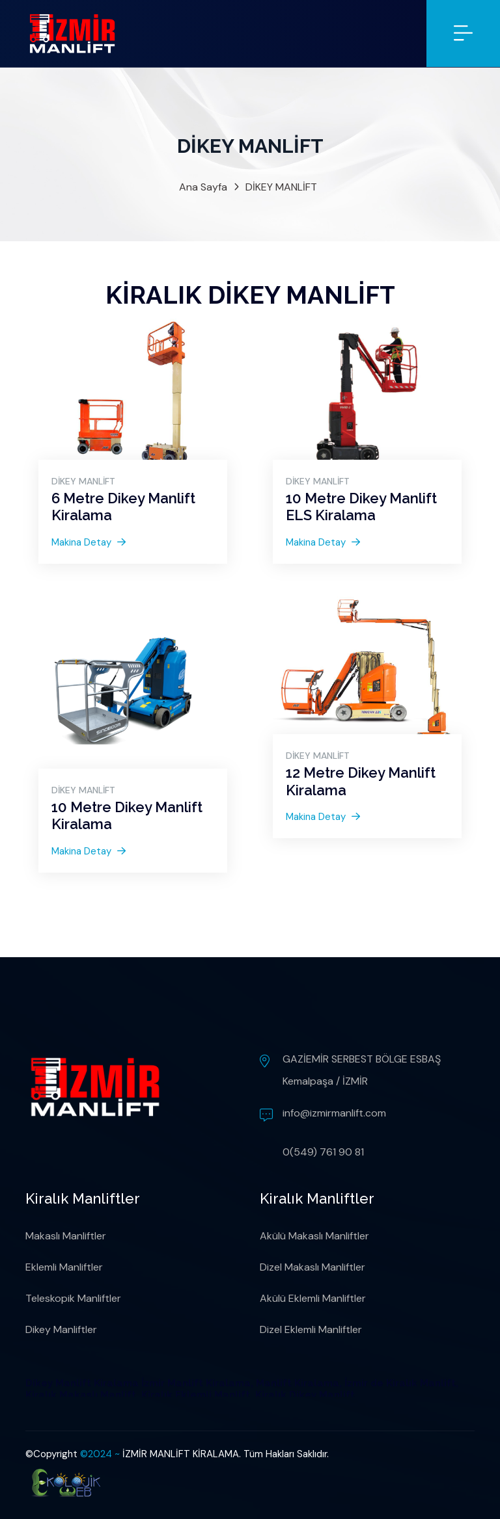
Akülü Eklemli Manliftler (313, 1298)
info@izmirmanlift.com (334, 1113)
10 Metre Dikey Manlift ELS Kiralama (361, 506)
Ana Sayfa (203, 187)
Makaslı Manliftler (65, 1236)
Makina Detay (88, 542)
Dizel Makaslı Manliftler (312, 1267)
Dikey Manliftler (61, 1329)
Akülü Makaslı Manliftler (314, 1236)
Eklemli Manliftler (64, 1267)
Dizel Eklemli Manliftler (311, 1329)
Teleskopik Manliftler (73, 1298)
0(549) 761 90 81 (323, 1152)
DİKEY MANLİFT (281, 187)
